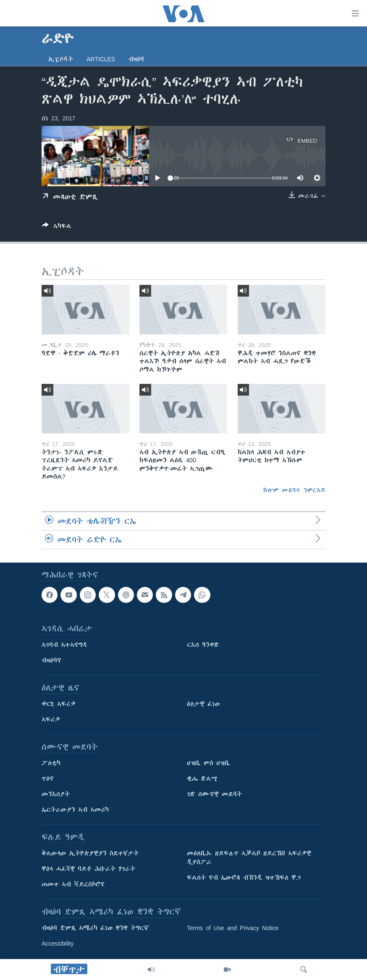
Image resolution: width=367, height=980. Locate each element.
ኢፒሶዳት (60, 59)
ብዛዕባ (136, 59)
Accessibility (57, 944)
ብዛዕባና (51, 661)
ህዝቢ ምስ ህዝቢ (208, 763)
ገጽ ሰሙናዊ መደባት (214, 794)
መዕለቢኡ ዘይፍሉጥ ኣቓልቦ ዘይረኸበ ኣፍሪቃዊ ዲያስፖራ (249, 858)
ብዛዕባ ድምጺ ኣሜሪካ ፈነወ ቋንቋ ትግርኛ (95, 928)
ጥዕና (48, 779)
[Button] (56, 227)
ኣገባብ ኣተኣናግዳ (64, 645)
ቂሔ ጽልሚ (202, 779)
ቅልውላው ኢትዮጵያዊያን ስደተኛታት (90, 854)
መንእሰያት (56, 794)
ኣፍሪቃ (51, 720)
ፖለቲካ (51, 763)
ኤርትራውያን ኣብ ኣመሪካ (75, 810)
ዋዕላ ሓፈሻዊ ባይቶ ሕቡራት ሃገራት (88, 869)
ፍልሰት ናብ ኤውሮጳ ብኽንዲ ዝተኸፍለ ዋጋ (244, 878)
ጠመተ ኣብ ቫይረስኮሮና (73, 885)
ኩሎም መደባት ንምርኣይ (294, 490)
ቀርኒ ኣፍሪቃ (59, 704)
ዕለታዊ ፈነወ (203, 704)
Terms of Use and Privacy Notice (233, 928)
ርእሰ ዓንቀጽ (203, 645)
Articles (101, 59)
